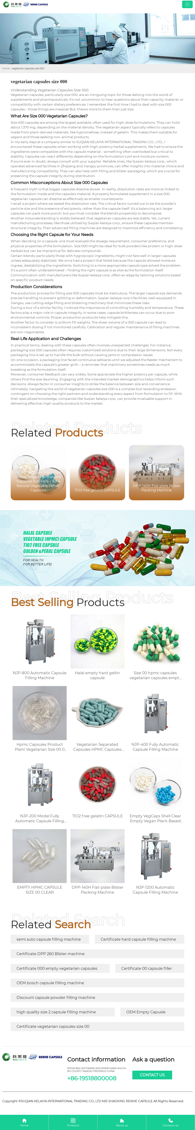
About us (122, 1122)
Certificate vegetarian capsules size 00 (53, 1026)
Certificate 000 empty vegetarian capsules (57, 968)
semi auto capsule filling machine (49, 939)
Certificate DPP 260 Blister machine (51, 953)
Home (6, 68)
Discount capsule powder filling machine (56, 997)
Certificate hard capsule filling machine (138, 939)
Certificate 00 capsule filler (146, 968)
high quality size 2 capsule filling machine (56, 1012)
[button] (177, 472)
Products (73, 1122)
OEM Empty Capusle (145, 1012)
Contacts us (170, 1122)
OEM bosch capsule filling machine (50, 983)
